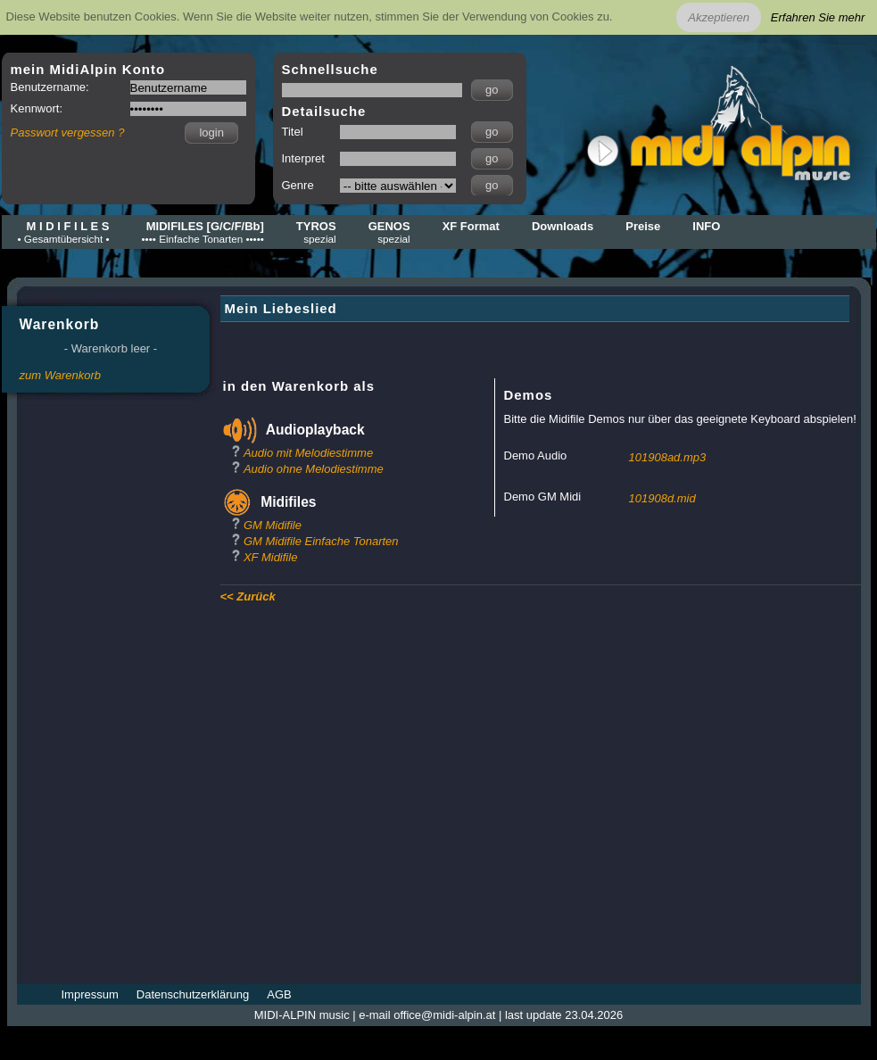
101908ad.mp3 (668, 457)
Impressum (90, 994)
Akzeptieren (718, 17)
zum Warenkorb (61, 375)
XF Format (471, 226)
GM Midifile (273, 525)
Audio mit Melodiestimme (308, 453)
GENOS (389, 231)
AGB (279, 994)
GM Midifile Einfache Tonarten (321, 541)
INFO (706, 226)
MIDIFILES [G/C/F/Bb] (203, 231)
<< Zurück (248, 596)
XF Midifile (270, 557)
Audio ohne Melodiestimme (314, 469)
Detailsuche (324, 111)
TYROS (316, 231)
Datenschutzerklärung (193, 994)
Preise (642, 226)
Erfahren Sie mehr (818, 17)
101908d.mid (662, 498)
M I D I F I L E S (64, 231)
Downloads (562, 226)
